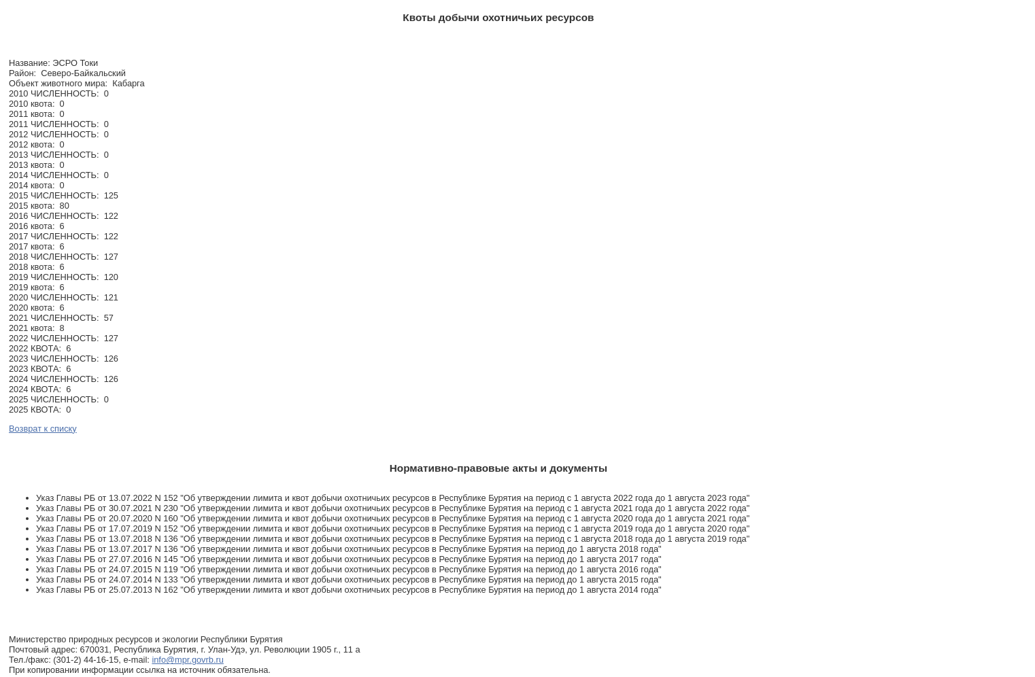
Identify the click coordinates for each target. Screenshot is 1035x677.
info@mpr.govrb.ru (187, 660)
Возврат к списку (43, 428)
